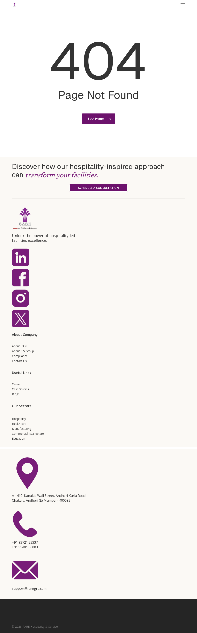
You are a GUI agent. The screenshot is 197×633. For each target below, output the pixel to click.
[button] (183, 5)
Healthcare (19, 424)
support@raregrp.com (29, 588)
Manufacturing (21, 429)
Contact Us (19, 361)
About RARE (20, 346)
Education (18, 438)
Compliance (20, 356)
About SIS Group (23, 351)
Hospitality (19, 419)
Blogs (16, 394)
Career (16, 384)
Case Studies (20, 389)
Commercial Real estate (28, 434)
